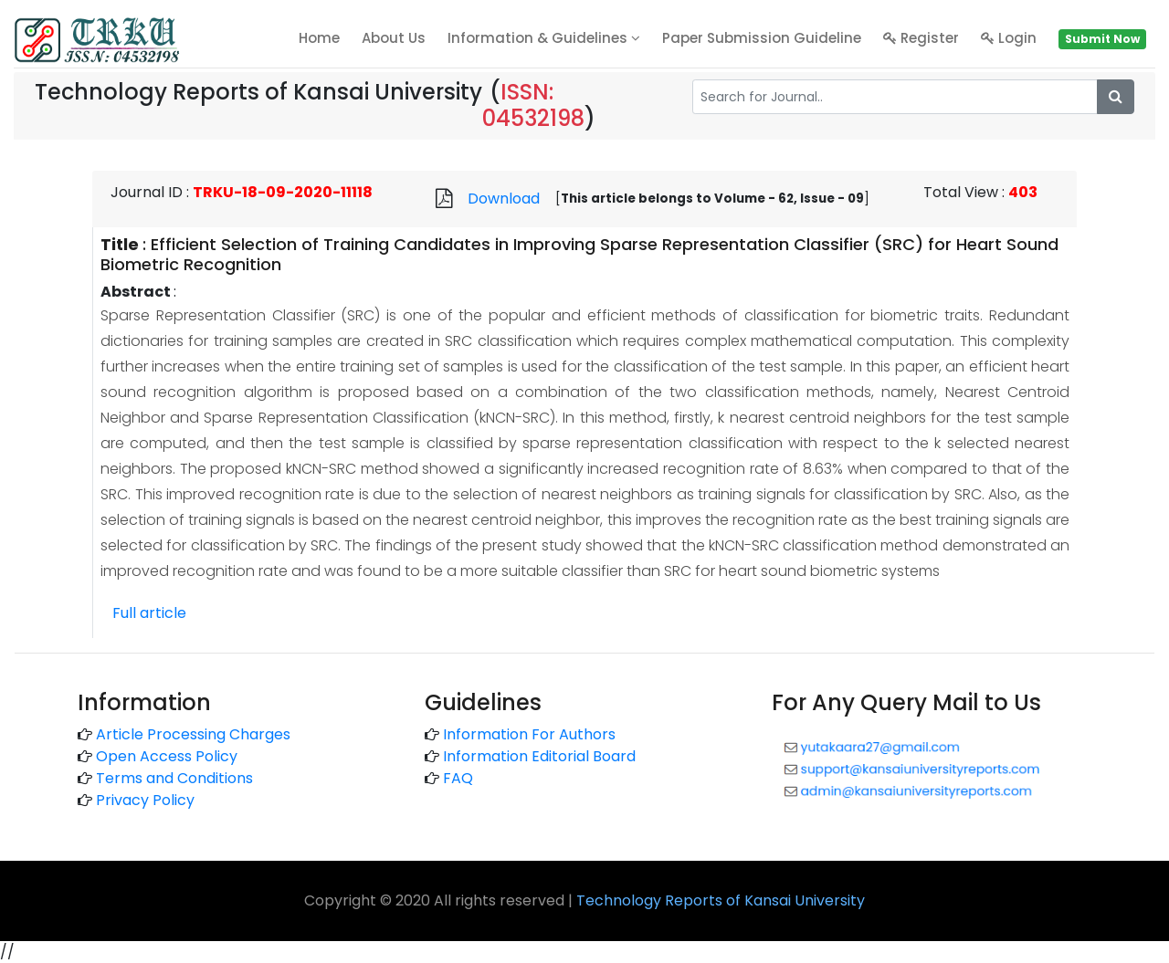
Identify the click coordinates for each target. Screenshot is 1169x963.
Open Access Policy (166, 756)
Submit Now (1102, 39)
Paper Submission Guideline (761, 37)
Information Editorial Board (539, 756)
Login (1009, 37)
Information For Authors (529, 734)
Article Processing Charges (193, 734)
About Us (394, 37)
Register (921, 37)
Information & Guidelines (544, 37)
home (319, 37)
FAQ (458, 778)
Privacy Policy (145, 800)
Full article (149, 612)
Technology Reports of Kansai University (720, 900)
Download (504, 198)
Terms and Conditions (174, 778)
